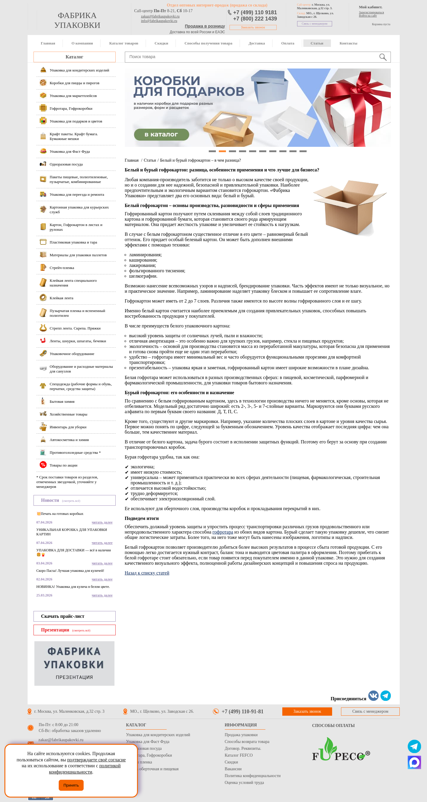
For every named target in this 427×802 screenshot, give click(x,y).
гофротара (223, 531)
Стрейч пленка (139, 762)
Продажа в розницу (205, 26)
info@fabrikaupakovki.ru (159, 21)
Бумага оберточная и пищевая (152, 769)
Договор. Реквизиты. (243, 748)
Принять (71, 785)
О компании (82, 43)
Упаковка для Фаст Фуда (147, 741)
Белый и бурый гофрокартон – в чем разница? (200, 160)
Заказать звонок (253, 27)
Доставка (256, 43)
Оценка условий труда (244, 782)
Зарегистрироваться (371, 12)
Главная (48, 43)
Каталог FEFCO (239, 755)
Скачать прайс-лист (63, 616)
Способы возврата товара (247, 741)
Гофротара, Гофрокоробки (149, 755)
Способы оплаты (333, 725)
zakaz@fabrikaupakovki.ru (160, 16)
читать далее (102, 522)
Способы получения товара (208, 43)
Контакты (348, 43)
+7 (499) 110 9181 (255, 12)
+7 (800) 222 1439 (255, 19)
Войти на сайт (368, 15)
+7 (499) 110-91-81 (243, 711)
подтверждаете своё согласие (96, 759)
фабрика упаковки (77, 20)
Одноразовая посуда (144, 748)
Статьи (317, 43)
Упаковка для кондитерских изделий (158, 735)
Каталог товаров (123, 43)
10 (303, 151)
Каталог (74, 56)
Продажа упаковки (241, 735)
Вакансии (233, 769)
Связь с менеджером (315, 23)
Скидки (161, 43)
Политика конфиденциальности (253, 776)
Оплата (287, 43)
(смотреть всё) (71, 500)
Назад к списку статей (147, 572)
